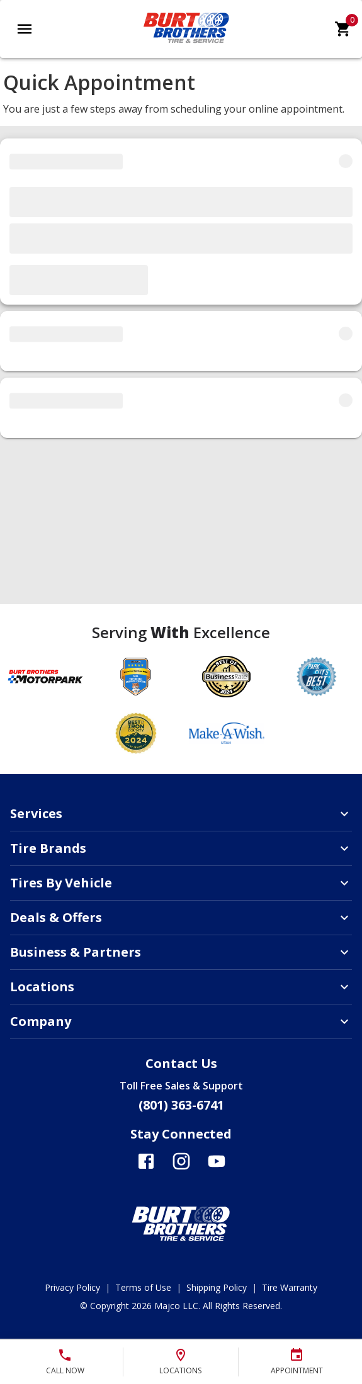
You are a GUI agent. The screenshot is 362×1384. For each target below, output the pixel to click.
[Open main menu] (24, 28)
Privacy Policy (72, 1287)
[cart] (343, 29)
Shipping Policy (216, 1287)
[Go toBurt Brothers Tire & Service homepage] (187, 45)
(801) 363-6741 (181, 1104)
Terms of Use (143, 1287)
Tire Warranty (289, 1287)
